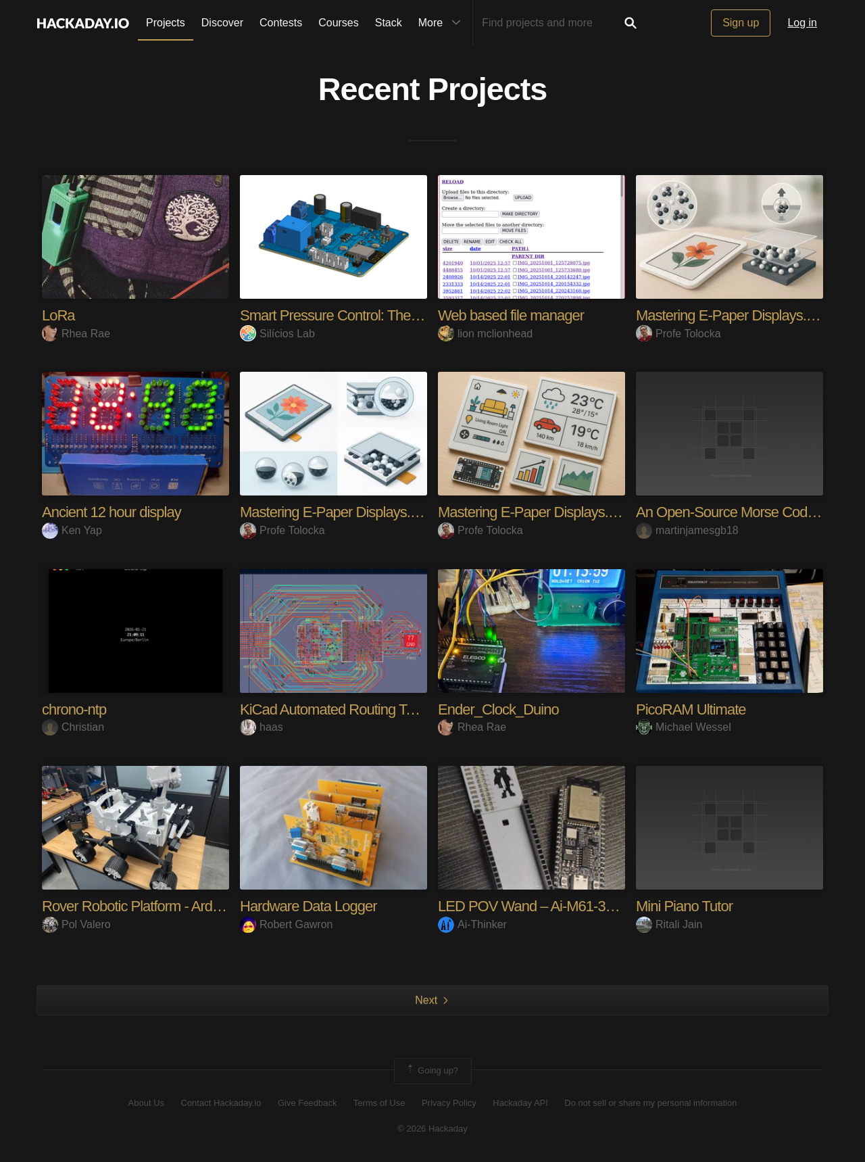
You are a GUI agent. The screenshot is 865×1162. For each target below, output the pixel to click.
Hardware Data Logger (308, 906)
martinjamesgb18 (687, 530)
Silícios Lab (277, 333)
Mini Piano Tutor (684, 906)
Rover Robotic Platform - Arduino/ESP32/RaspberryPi (202, 906)
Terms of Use (379, 1103)
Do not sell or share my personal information (650, 1103)
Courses (338, 22)
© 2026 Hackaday (432, 1128)
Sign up (740, 22)
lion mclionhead (485, 333)
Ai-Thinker (472, 924)
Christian (73, 727)
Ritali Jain (669, 924)
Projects (165, 22)
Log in (802, 22)
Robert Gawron (286, 924)
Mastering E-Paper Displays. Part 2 (740, 315)
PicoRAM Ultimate (690, 709)
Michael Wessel (683, 727)
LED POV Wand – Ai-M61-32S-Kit (540, 906)
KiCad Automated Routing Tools (335, 709)
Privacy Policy (449, 1103)
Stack (388, 22)
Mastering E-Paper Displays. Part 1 (542, 512)
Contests (281, 22)
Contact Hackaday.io (221, 1103)
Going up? (432, 1070)
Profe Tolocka (678, 333)
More (442, 23)
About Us (146, 1103)
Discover (222, 22)
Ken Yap (72, 530)
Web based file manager (511, 315)
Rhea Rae (76, 333)
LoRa (58, 315)
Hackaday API (520, 1103)
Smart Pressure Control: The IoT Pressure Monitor (389, 315)
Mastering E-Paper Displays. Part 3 (344, 512)
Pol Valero (76, 924)
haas (261, 727)
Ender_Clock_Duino (498, 709)
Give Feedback (307, 1103)
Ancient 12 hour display (111, 512)
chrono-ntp (74, 709)
